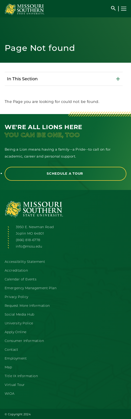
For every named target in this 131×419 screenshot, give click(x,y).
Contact (11, 350)
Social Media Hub (19, 314)
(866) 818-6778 (28, 240)
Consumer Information (24, 341)
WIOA (10, 393)
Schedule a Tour (65, 173)
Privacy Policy (16, 297)
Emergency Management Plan (30, 288)
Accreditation (16, 270)
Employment (16, 358)
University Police (19, 323)
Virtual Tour (15, 385)
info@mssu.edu (29, 246)
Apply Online (15, 332)
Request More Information (27, 306)
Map (8, 367)
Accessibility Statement (25, 262)
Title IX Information (21, 376)
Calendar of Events (20, 279)
